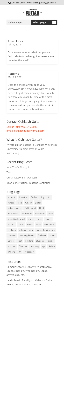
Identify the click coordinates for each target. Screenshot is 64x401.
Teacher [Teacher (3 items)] (23, 246)
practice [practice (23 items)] (12, 235)
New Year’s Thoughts (18, 167)
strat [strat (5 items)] (20, 240)
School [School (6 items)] (11, 240)
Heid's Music (13, 280)
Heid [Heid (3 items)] (41, 208)
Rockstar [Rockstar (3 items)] (42, 235)
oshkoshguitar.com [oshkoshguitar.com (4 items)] (46, 230)
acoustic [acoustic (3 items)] (12, 197)
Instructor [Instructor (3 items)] (40, 213)
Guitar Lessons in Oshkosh (21, 177)
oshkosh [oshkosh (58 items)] (12, 230)
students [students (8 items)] (40, 240)
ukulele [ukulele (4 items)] (51, 246)
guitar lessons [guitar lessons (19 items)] (14, 208)
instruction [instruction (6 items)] (27, 213)
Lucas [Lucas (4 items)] (21, 224)
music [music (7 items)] (30, 224)
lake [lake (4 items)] (40, 219)
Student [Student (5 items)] (29, 240)
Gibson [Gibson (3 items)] (28, 202)
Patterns (13, 74)
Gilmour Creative (16, 266)
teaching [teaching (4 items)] (35, 246)
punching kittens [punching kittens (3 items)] (26, 235)
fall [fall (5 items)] (49, 197)
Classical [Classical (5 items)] (23, 197)
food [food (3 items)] (20, 202)
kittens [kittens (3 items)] (31, 219)
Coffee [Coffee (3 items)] (34, 197)
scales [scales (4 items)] (52, 235)
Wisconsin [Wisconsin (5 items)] (29, 251)
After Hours (15, 41)
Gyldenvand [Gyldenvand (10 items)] (30, 208)
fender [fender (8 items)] (11, 202)
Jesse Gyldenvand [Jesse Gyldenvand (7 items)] (16, 219)
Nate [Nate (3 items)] (38, 224)
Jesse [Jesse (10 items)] (50, 213)
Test (8, 172)
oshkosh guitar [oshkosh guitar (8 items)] (26, 230)
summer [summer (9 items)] (12, 246)
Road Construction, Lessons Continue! (28, 182)
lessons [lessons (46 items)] (11, 224)
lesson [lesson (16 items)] (48, 219)
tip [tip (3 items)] (43, 246)
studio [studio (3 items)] (51, 240)
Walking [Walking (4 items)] (11, 251)
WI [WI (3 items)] (20, 251)
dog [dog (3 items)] (42, 197)
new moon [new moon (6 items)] (49, 224)
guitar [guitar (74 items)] (38, 202)
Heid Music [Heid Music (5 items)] (13, 213)
